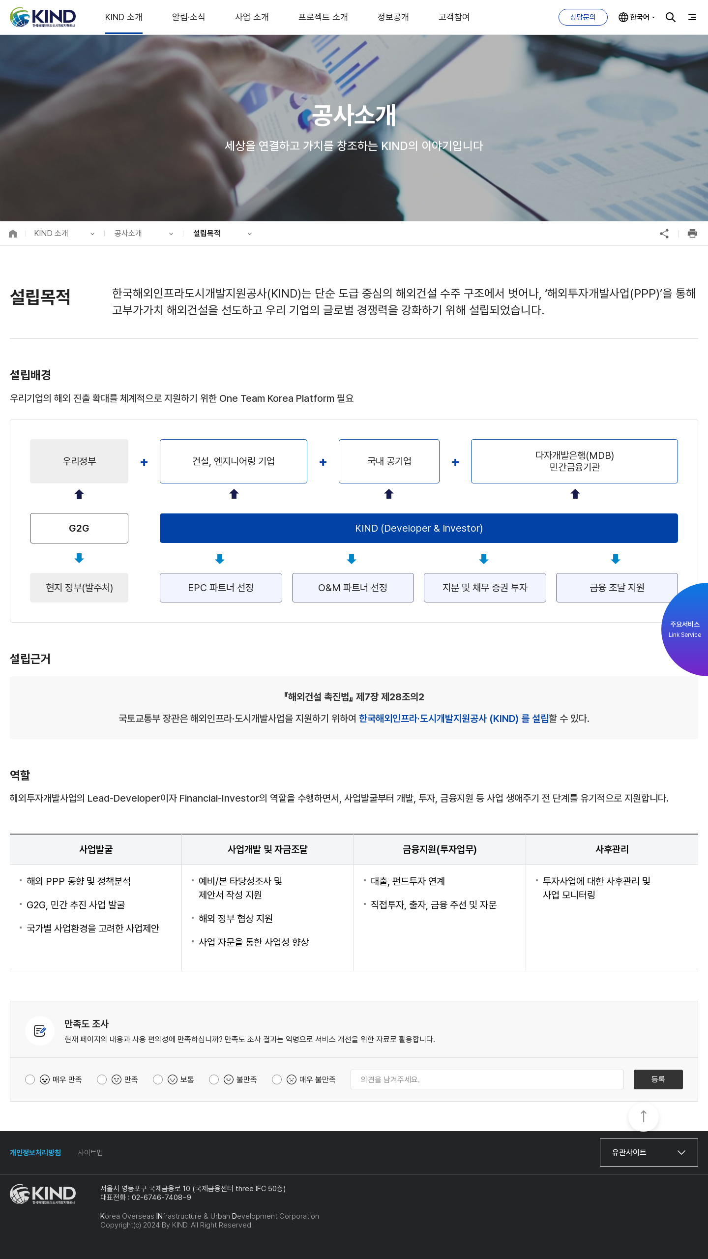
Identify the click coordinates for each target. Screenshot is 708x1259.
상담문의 (583, 17)
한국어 (639, 17)
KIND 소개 (124, 17)
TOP (643, 1118)
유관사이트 (629, 1152)
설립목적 (207, 233)
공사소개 (128, 233)
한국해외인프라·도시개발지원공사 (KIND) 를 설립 (454, 718)
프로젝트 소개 (323, 17)
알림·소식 (189, 17)
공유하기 (664, 234)
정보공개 (393, 17)
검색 (671, 17)
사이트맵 (90, 1152)
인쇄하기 (692, 234)
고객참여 (454, 17)
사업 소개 (252, 17)
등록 (658, 1079)
